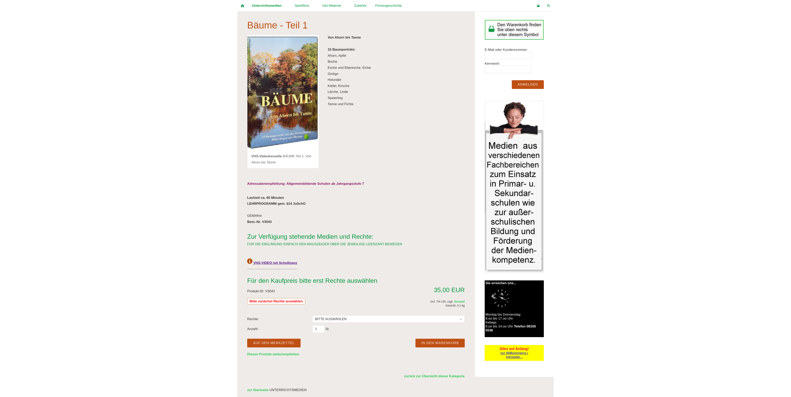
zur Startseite (258, 390)
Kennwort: (492, 63)
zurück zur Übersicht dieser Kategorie (434, 376)
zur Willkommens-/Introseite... (514, 355)
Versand (459, 301)
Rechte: (253, 319)
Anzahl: (252, 329)
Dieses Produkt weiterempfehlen (273, 354)
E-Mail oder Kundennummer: (506, 50)
